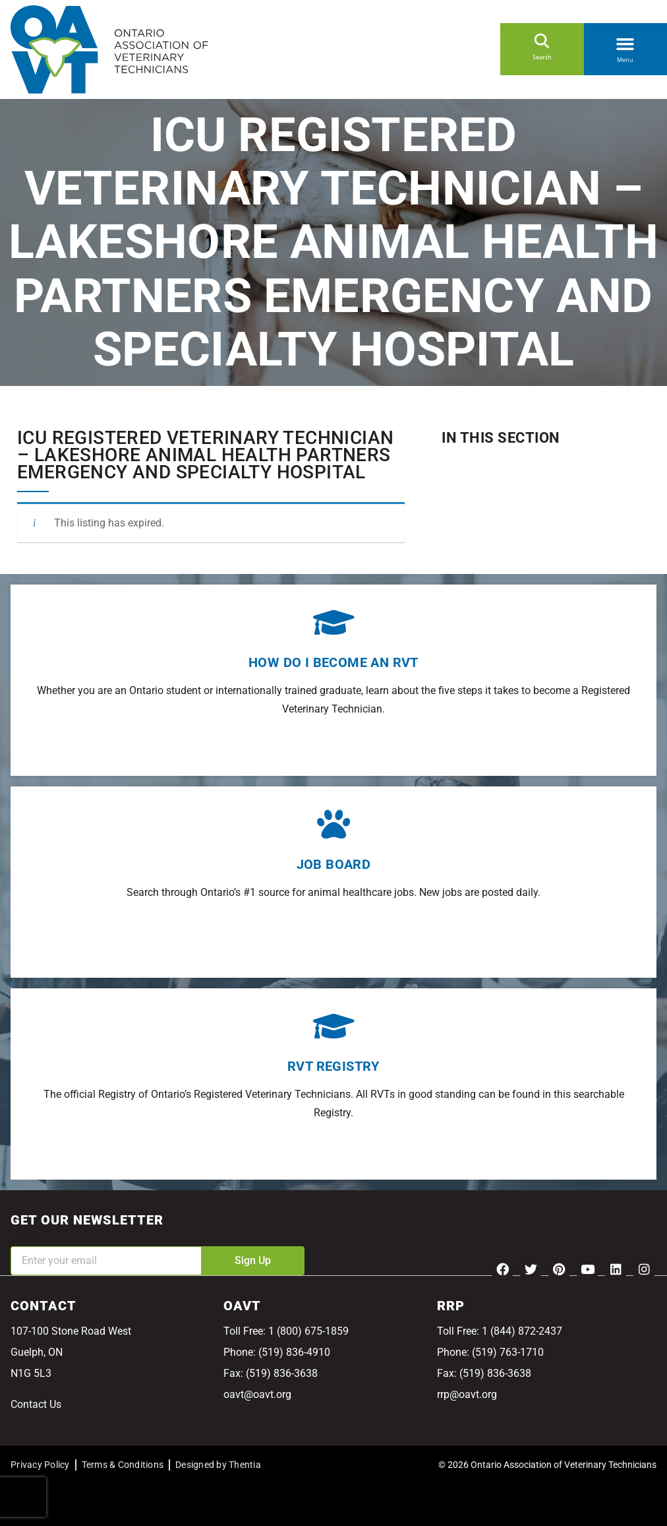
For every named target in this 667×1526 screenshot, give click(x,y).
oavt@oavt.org (257, 1394)
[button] (626, 41)
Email (24, 1237)
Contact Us (36, 1404)
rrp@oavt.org (467, 1394)
